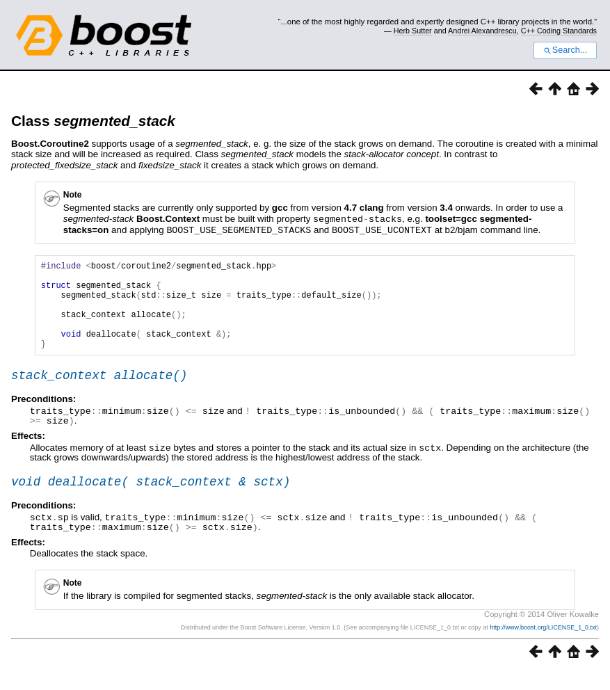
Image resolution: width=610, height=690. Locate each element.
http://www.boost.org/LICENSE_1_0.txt (543, 645)
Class (93, 121)
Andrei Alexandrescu (482, 30)
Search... (565, 50)
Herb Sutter (413, 30)
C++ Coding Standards (559, 30)
